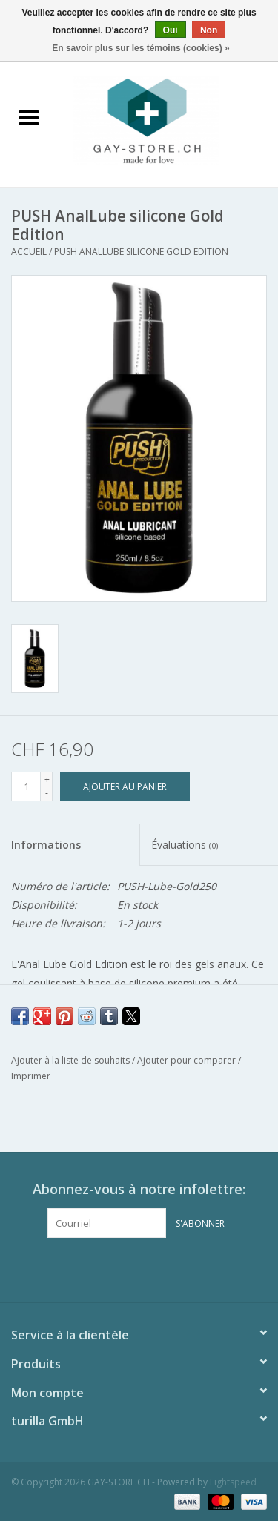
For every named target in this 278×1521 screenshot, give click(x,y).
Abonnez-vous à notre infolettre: (139, 1189)
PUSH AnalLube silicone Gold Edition (141, 251)
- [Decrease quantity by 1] (46, 792)
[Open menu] (29, 117)
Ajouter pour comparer (187, 1060)
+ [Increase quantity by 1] (47, 779)
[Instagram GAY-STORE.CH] (153, 1268)
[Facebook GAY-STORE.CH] (126, 1268)
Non (208, 30)
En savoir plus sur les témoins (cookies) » (140, 48)
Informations (46, 845)
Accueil (29, 251)
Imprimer (30, 1076)
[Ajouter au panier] (125, 786)
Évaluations (184, 845)
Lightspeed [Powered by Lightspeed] (233, 1482)
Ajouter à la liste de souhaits (71, 1060)
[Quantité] (26, 786)
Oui (170, 30)
